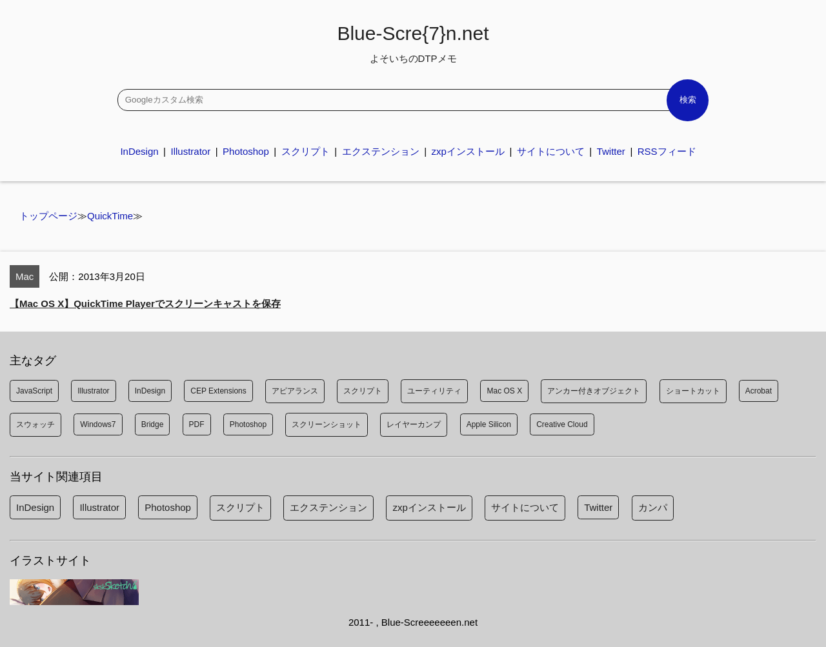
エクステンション (380, 151)
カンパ (652, 507)
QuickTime (110, 215)
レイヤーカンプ (414, 424)
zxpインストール (468, 151)
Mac (24, 276)
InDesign (139, 151)
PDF (197, 424)
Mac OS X (504, 390)
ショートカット (693, 390)
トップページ (48, 215)
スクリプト (305, 151)
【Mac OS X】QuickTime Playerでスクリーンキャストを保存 (145, 303)
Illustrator (190, 151)
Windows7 (98, 424)
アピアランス (295, 390)
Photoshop (246, 151)
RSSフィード (667, 151)
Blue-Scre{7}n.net (413, 43)
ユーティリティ (434, 390)
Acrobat (758, 390)
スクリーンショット (326, 424)
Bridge (152, 424)
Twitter (611, 151)
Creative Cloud (561, 424)
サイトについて (551, 151)
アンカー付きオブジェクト (593, 390)
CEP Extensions (218, 390)
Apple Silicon (489, 424)
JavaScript (34, 390)
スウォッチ (35, 424)
